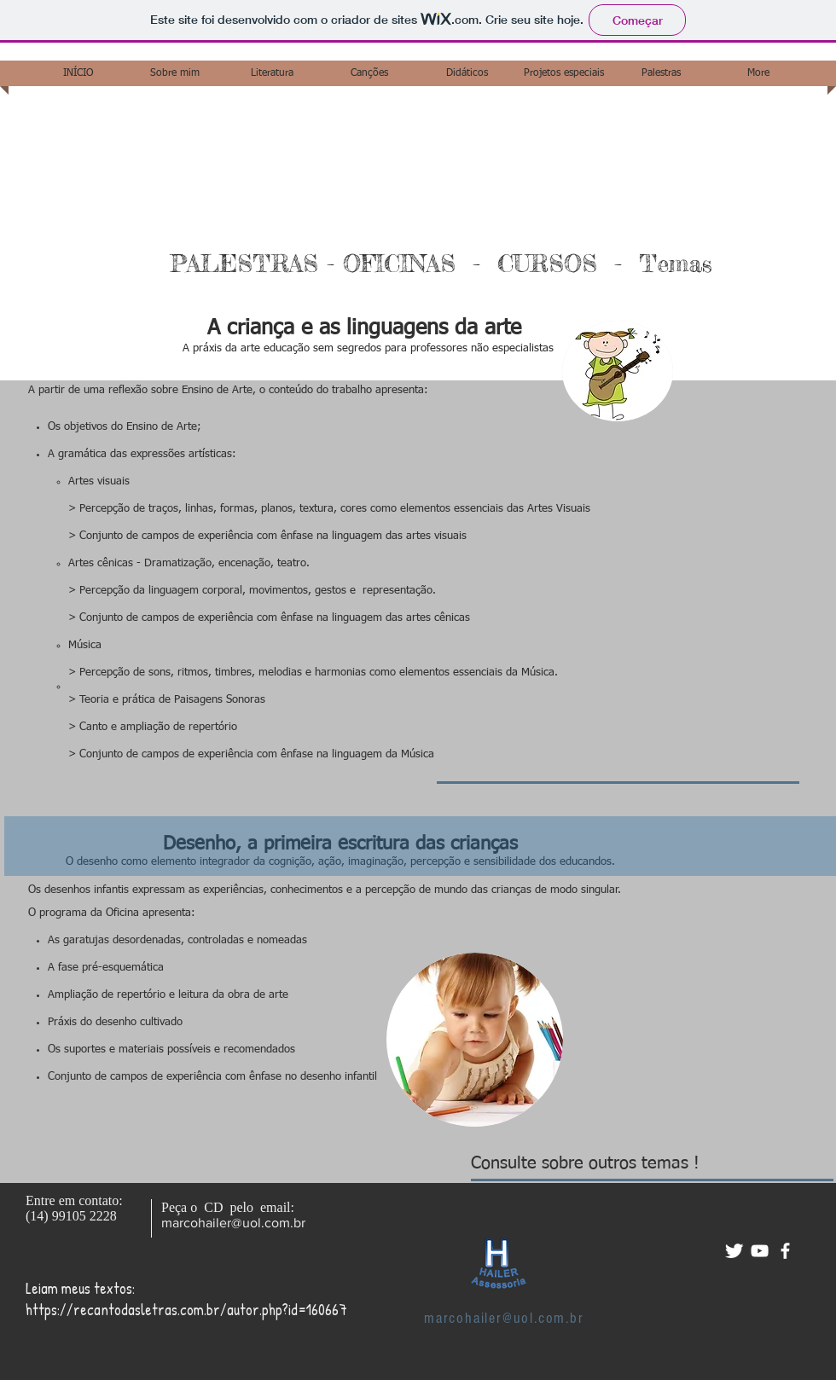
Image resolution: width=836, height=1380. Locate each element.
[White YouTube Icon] (759, 1250)
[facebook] (785, 1250)
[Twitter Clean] (734, 1250)
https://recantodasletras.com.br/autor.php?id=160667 (186, 1309)
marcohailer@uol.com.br (233, 1222)
